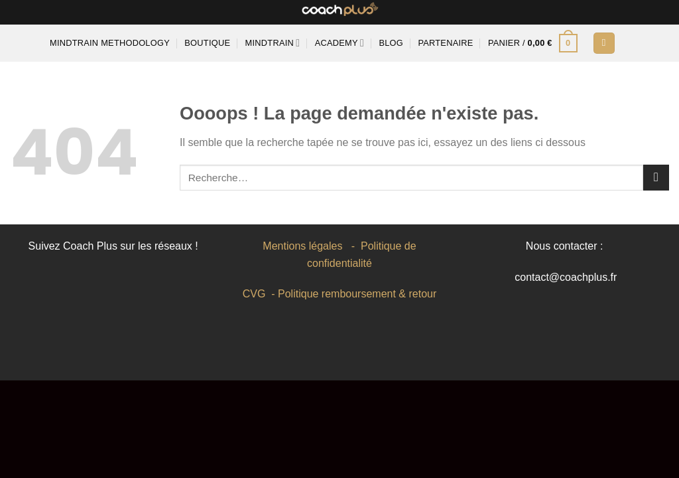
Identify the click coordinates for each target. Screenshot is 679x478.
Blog (391, 43)
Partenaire (445, 43)
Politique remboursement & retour (357, 293)
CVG (254, 293)
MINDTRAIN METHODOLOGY (110, 43)
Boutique (207, 43)
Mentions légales (302, 246)
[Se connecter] (604, 43)
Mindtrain (272, 43)
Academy (339, 43)
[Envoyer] (656, 178)
